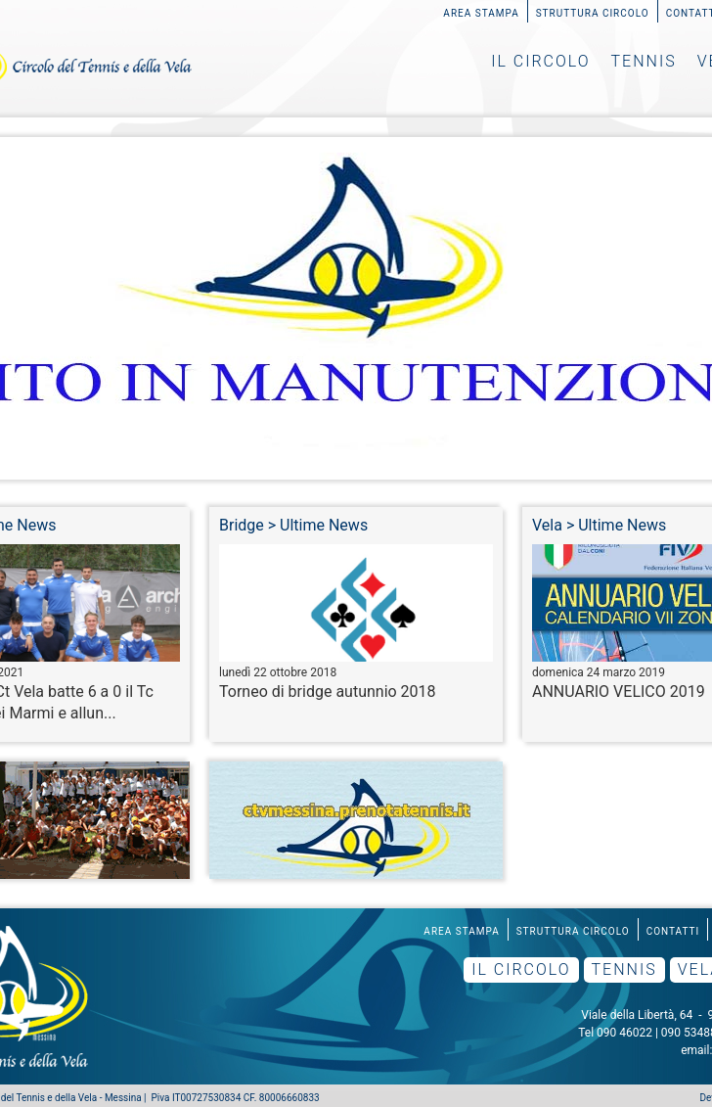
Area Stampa (480, 13)
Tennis (644, 61)
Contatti (673, 931)
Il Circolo (540, 61)
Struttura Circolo (592, 13)
